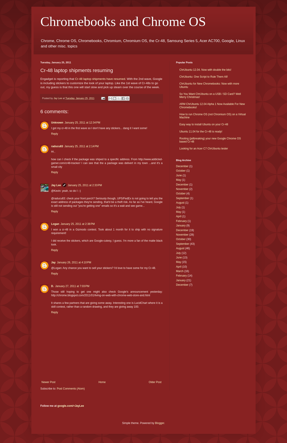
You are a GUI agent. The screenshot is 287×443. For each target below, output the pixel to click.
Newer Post (48, 382)
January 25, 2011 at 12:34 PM (82, 122)
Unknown (57, 122)
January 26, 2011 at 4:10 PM (74, 262)
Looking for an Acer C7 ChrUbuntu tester (203, 148)
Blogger (159, 423)
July (178, 207)
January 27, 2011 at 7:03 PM (72, 286)
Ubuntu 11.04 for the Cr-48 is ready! (200, 131)
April (178, 216)
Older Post (155, 382)
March (179, 271)
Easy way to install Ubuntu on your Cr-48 (203, 124)
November (182, 189)
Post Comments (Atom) (71, 388)
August (180, 202)
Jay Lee (56, 185)
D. (52, 286)
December (182, 166)
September (182, 198)
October (181, 170)
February (181, 221)
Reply (54, 133)
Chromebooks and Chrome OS (123, 21)
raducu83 (57, 146)
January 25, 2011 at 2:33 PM (85, 185)
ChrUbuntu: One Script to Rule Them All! (203, 76)
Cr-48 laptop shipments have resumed (100, 79)
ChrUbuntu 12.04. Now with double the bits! (205, 69)
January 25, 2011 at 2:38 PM (78, 224)
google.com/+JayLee (70, 405)
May (178, 179)
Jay (53, 262)
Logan (55, 224)
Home (102, 382)
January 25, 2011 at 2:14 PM (81, 146)
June (179, 175)
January (181, 225)
